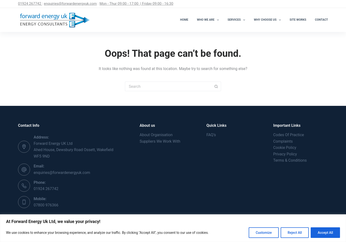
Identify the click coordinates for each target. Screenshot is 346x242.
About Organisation (156, 135)
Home (184, 19)
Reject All (295, 233)
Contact (321, 19)
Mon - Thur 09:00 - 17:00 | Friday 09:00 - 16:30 (136, 3)
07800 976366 (46, 205)
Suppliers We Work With (160, 141)
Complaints (283, 141)
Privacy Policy (285, 154)
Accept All (325, 233)
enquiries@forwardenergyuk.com (70, 3)
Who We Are (209, 20)
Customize (264, 233)
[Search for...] (168, 86)
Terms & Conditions (290, 160)
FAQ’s (211, 135)
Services (237, 20)
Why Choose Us (268, 20)
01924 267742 (30, 3)
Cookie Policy (284, 147)
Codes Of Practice (288, 135)
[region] (173, 228)
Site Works (298, 19)
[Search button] (216, 86)
